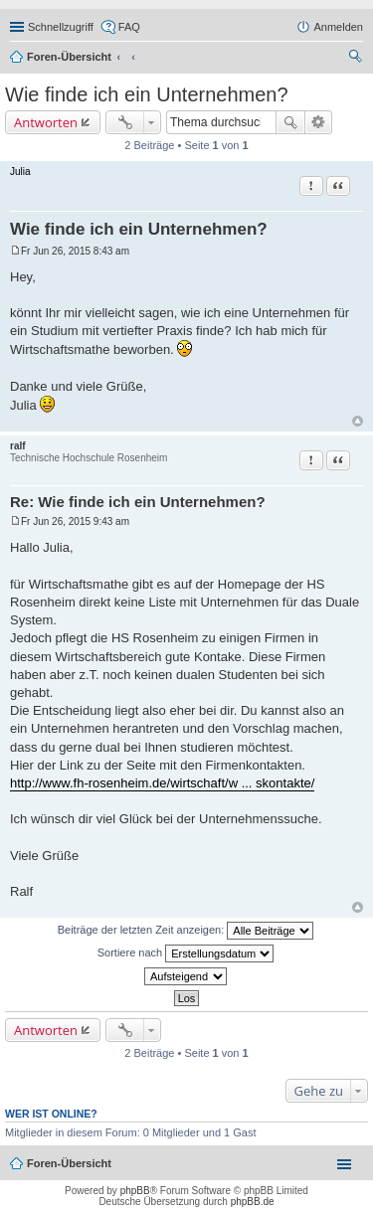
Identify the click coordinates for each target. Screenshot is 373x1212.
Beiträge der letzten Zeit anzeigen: (186, 931)
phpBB (135, 1190)
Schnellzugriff (60, 27)
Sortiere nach (185, 953)
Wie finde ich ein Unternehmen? (146, 94)
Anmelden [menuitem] (338, 27)
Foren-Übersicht (69, 57)
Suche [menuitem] (357, 59)
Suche (290, 122)
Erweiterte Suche (318, 122)
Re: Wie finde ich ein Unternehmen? (138, 501)
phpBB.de (253, 1201)
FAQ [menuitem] (129, 27)
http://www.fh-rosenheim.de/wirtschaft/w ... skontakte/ (162, 783)
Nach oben (357, 421)
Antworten (46, 122)
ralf (18, 445)
